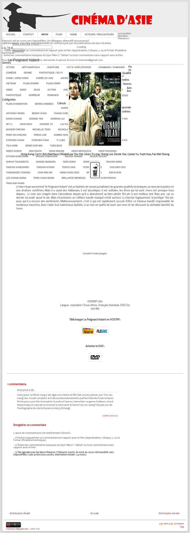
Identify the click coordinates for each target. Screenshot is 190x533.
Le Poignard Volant (23, 60)
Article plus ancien (169, 513)
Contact (28, 34)
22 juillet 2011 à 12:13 (110, 416)
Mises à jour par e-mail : (26, 44)
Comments (179, 524)
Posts (166, 524)
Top (182, 527)
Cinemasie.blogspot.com (17, 529)
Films (59, 34)
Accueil (11, 34)
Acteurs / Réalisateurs (99, 34)
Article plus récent (20, 513)
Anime (73, 34)
